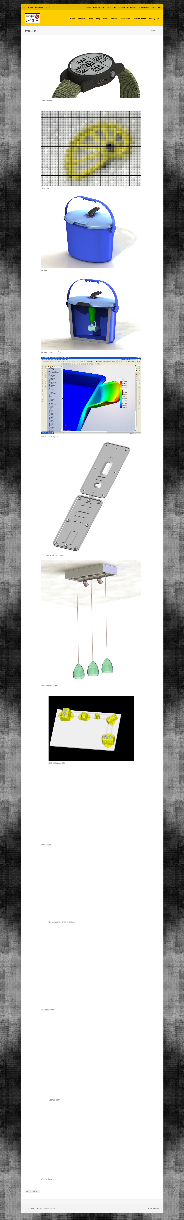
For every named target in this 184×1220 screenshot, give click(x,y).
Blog (109, 7)
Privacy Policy (153, 1208)
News (115, 7)
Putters (122, 7)
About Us (96, 7)
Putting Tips (156, 7)
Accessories (131, 7)
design (28, 1191)
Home (88, 7)
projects (36, 1191)
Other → (154, 31)
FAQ (103, 7)
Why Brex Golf (143, 7)
